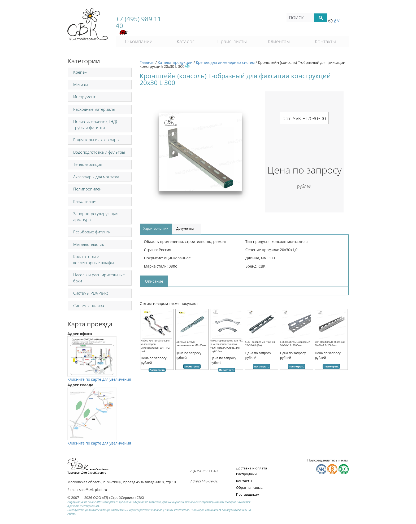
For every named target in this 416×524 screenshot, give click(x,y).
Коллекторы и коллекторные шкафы (93, 259)
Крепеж (80, 72)
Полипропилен (87, 189)
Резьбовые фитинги (92, 231)
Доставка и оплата (251, 468)
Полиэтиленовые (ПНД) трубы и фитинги (95, 124)
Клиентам (279, 41)
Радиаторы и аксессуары (96, 139)
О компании (139, 41)
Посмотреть (157, 370)
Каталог (185, 41)
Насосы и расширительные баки (99, 277)
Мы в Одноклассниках (332, 469)
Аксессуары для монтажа (96, 176)
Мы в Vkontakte (321, 469)
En (336, 21)
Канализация (85, 201)
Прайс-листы (232, 41)
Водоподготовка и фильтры (99, 152)
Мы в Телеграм (344, 469)
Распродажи (246, 474)
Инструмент (84, 96)
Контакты (325, 41)
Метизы (80, 84)
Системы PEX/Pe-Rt (90, 293)
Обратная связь (249, 487)
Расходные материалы (94, 109)
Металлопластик (88, 244)
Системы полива (88, 305)
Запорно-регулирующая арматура (95, 216)
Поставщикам (247, 494)
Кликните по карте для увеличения (99, 376)
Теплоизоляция (87, 164)
